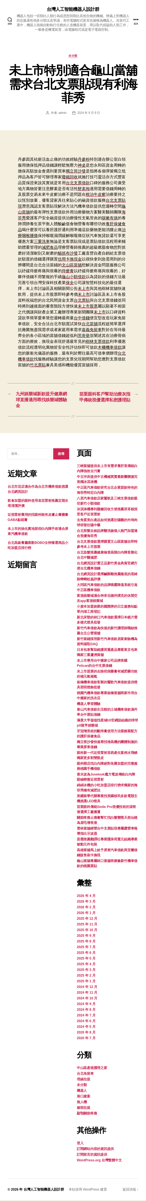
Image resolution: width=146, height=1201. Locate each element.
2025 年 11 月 (87, 925)
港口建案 (83, 1097)
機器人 (82, 1091)
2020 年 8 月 (86, 1033)
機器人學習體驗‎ (88, 704)
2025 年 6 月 (86, 953)
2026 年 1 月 (86, 913)
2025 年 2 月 (86, 976)
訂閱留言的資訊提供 (92, 1155)
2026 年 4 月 (86, 896)
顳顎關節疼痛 (87, 1114)
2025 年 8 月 (86, 942)
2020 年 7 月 (86, 1039)
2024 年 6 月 (86, 1022)
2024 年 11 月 (87, 993)
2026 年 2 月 (86, 908)
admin (62, 113)
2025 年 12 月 (87, 919)
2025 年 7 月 (86, 948)
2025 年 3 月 (86, 970)
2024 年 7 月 (86, 1016)
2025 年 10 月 (87, 931)
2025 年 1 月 (86, 982)
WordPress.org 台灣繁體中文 (99, 1161)
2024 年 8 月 (86, 1010)
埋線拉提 (83, 1080)
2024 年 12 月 (87, 987)
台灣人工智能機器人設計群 (73, 9)
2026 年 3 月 (86, 902)
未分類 (73, 55)
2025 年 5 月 (86, 959)
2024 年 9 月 (86, 1005)
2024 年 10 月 (87, 999)
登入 (80, 1144)
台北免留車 (85, 1074)
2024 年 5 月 (86, 1027)
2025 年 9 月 (86, 936)
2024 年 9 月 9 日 (88, 113)
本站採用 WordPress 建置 (88, 1190)
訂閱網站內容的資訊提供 (95, 1149)
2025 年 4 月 (86, 965)
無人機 (82, 1103)
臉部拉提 (83, 1108)
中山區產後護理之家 (92, 1068)
